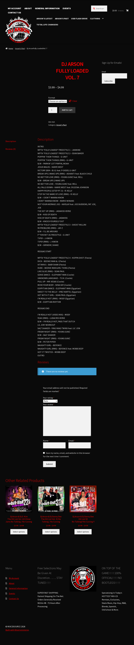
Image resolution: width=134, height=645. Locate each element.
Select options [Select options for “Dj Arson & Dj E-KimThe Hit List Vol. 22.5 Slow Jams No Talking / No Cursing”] (19, 532)
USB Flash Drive (79, 18)
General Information (47, 8)
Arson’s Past (62, 18)
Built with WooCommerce (17, 630)
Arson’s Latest (44, 18)
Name (46, 440)
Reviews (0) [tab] (10, 149)
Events (67, 8)
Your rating (48, 397)
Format (51, 97)
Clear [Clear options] (74, 101)
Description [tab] (10, 141)
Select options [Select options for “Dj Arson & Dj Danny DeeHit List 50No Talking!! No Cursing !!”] (83, 532)
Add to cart (67, 110)
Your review (48, 404)
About (28, 8)
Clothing (95, 18)
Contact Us (14, 12)
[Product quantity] (52, 110)
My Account (14, 8)
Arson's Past (20, 48)
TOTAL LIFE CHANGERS (47, 24)
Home (11, 48)
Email (71, 440)
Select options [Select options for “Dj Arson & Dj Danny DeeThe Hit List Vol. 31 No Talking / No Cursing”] (51, 532)
